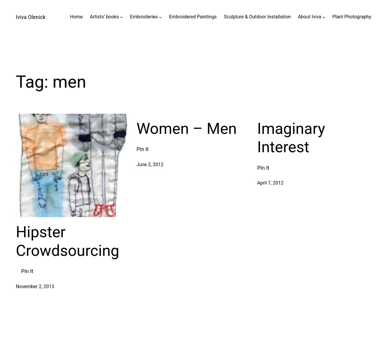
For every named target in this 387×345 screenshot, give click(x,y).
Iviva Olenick (31, 17)
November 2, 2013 (35, 286)
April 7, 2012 (270, 183)
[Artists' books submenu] (121, 16)
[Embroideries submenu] (160, 16)
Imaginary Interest (291, 138)
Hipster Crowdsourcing (67, 241)
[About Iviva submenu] (323, 16)
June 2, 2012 (150, 164)
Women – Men (187, 129)
